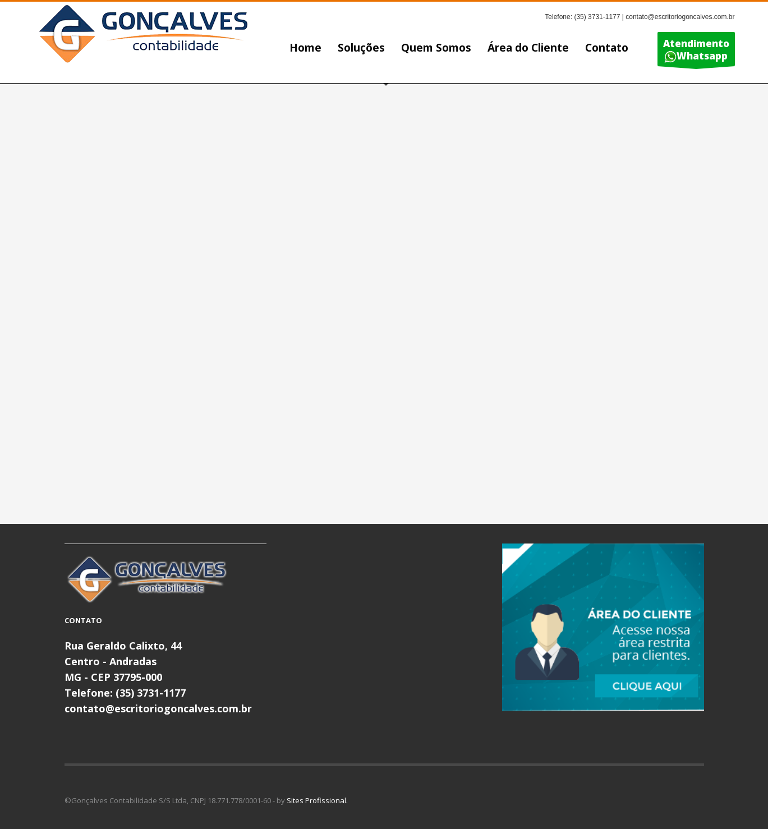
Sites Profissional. (317, 800)
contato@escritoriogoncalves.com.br (158, 708)
